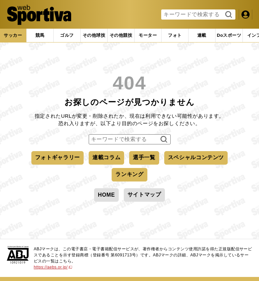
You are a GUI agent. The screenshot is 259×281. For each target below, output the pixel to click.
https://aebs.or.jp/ (53, 267)
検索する (227, 15)
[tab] (67, 35)
